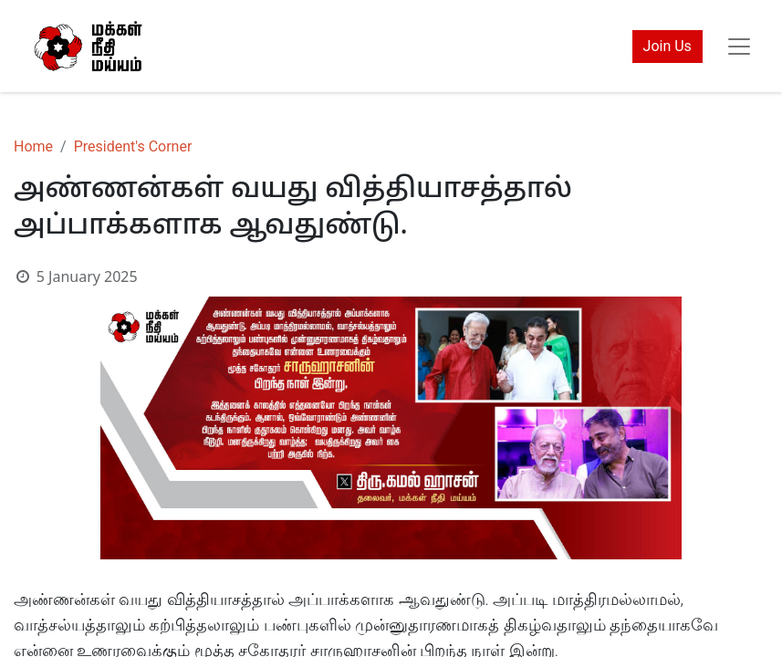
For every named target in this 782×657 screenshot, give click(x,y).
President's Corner (133, 146)
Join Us (667, 46)
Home (33, 146)
